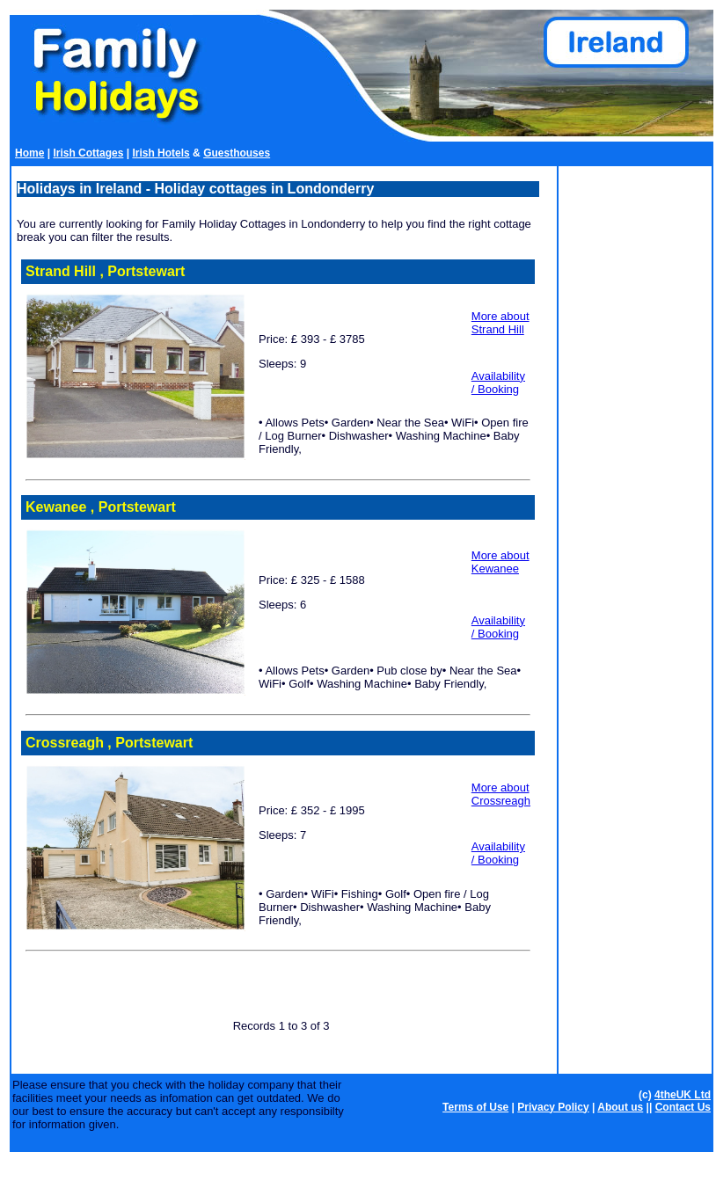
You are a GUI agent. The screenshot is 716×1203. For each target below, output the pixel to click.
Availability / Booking (498, 382)
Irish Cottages (88, 153)
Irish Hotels (160, 153)
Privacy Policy (552, 1107)
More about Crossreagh (500, 794)
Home (29, 153)
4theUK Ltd (682, 1095)
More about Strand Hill (500, 323)
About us (620, 1107)
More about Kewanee (500, 562)
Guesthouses (236, 153)
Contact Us (683, 1107)
